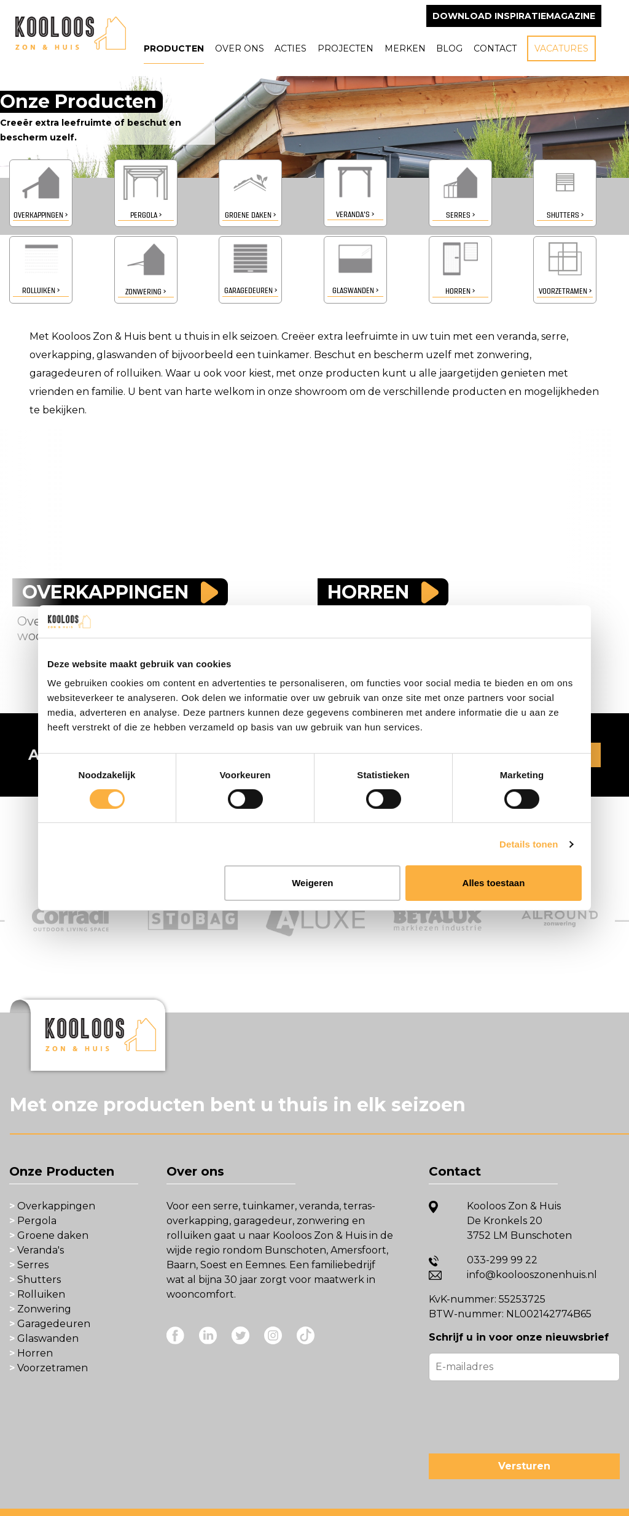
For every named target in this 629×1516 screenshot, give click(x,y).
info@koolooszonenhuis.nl (532, 1275)
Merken (405, 48)
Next (614, 908)
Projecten (345, 48)
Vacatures (561, 48)
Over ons (239, 48)
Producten (174, 48)
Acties (291, 48)
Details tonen (528, 844)
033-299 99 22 (502, 1260)
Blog (449, 48)
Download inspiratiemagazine (513, 15)
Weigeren (312, 883)
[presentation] (522, 1415)
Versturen (524, 1466)
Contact (495, 48)
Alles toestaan (494, 883)
